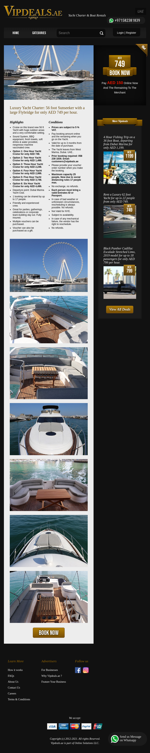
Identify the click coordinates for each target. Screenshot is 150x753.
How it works (15, 670)
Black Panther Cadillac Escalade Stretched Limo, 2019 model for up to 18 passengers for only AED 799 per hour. (119, 255)
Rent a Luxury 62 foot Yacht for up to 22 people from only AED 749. (119, 198)
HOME (15, 33)
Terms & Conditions (19, 699)
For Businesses (49, 670)
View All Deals (119, 309)
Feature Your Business (53, 681)
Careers (12, 693)
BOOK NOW (49, 633)
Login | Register (126, 32)
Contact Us (14, 687)
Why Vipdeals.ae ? (51, 675)
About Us (13, 681)
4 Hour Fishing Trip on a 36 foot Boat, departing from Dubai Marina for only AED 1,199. (119, 142)
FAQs (11, 675)
